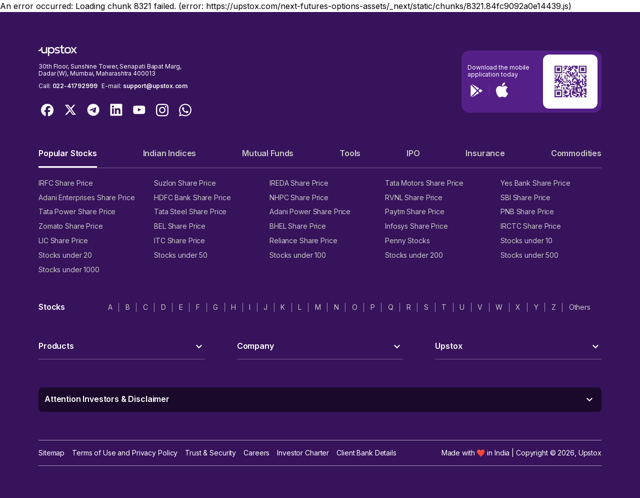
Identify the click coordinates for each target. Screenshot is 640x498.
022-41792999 (75, 86)
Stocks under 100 (298, 255)
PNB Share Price (527, 211)
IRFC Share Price (65, 183)
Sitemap (51, 452)
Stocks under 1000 (69, 269)
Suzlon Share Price (185, 183)
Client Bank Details (366, 452)
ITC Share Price (179, 240)
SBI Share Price (525, 197)
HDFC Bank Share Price (192, 197)
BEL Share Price (180, 226)
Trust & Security (210, 452)
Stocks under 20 (65, 255)
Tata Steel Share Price (190, 211)
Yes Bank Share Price (535, 183)
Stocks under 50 (181, 255)
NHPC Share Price (299, 197)
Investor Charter (303, 452)
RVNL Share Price (413, 197)
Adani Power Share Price (310, 211)
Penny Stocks (407, 240)
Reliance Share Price (304, 240)
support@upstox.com (155, 86)
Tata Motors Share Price (424, 183)
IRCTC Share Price (530, 226)
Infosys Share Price (416, 226)
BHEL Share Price (298, 226)
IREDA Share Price (299, 183)
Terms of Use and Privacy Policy (125, 452)
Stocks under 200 (414, 255)
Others (579, 307)
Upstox (590, 452)
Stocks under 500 (529, 255)
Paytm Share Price (414, 211)
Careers (257, 452)
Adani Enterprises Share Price (86, 197)
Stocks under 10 (526, 240)
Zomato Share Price (70, 226)
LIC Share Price (63, 240)
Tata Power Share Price (77, 211)
